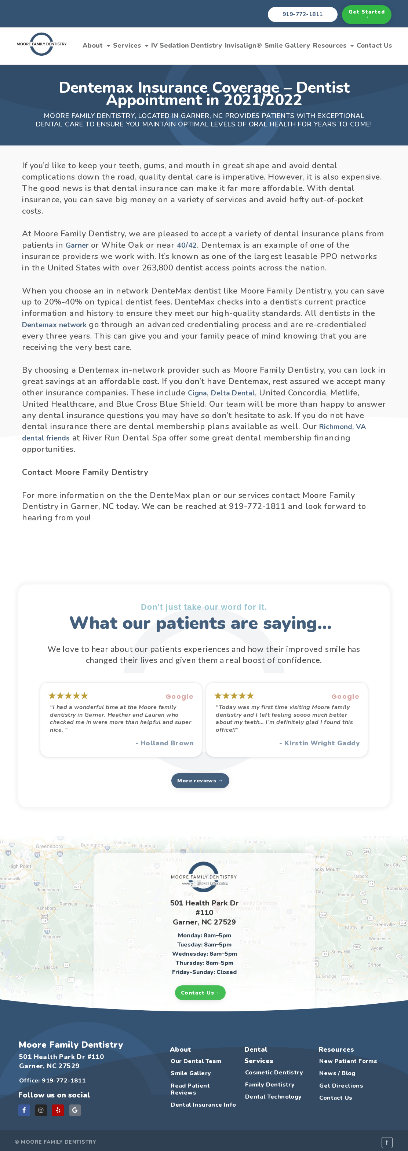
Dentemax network (60, 324)
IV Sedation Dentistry (186, 45)
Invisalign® (243, 45)
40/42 (192, 245)
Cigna (199, 392)
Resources (333, 45)
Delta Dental (239, 392)
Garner (79, 245)
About (96, 45)
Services (131, 45)
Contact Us (374, 45)
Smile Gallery (287, 45)
